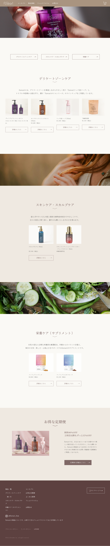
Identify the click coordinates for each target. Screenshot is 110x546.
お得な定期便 (30, 493)
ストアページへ (95, 491)
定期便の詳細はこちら (78, 466)
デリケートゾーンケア (24, 57)
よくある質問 (30, 497)
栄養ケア (86, 57)
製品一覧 (8, 489)
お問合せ (55, 3)
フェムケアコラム (43, 3)
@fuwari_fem (12, 516)
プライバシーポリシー (11, 529)
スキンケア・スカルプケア (55, 57)
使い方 (9, 497)
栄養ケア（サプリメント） (13, 508)
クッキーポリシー (26, 529)
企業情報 (36, 529)
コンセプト (21, 3)
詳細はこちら (16, 133)
